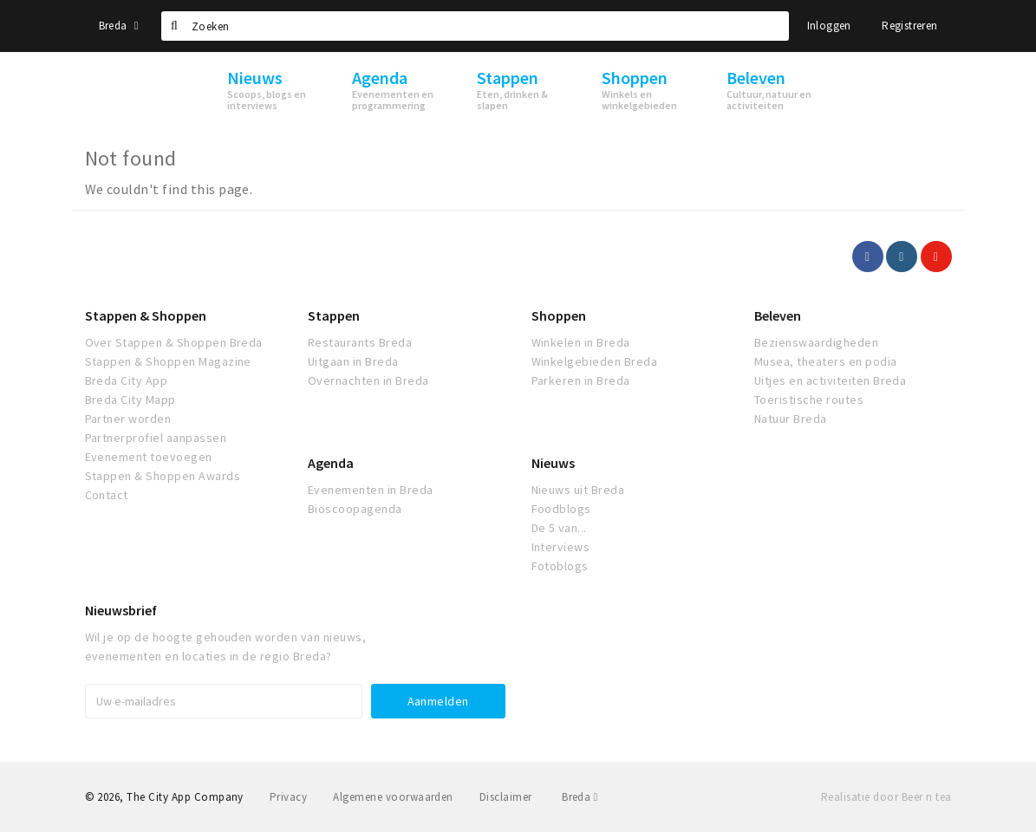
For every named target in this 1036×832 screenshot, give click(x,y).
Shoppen (558, 315)
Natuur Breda (790, 418)
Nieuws (553, 462)
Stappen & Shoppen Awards (163, 476)
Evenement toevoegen (148, 457)
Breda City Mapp (130, 399)
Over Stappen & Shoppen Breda (174, 342)
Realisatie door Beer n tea (886, 797)
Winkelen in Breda (580, 342)
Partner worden (128, 418)
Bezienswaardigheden (816, 342)
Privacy (288, 797)
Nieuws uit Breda (578, 489)
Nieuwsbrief (121, 610)
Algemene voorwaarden (393, 797)
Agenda (331, 462)
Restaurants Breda (360, 342)
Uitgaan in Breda (353, 361)
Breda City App (126, 380)
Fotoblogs (560, 566)
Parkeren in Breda (580, 380)
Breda (119, 25)
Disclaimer (505, 797)
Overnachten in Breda (368, 380)
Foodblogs (561, 509)
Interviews (560, 547)
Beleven (777, 315)
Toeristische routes (808, 399)
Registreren (909, 25)
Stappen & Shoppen (145, 315)
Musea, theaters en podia (825, 361)
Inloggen (829, 25)
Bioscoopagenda (355, 509)
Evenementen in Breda (370, 489)
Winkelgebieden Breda (594, 361)
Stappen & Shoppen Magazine (168, 361)
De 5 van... (559, 528)
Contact (106, 495)
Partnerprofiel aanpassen (156, 437)
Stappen (334, 315)
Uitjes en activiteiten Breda (830, 380)
